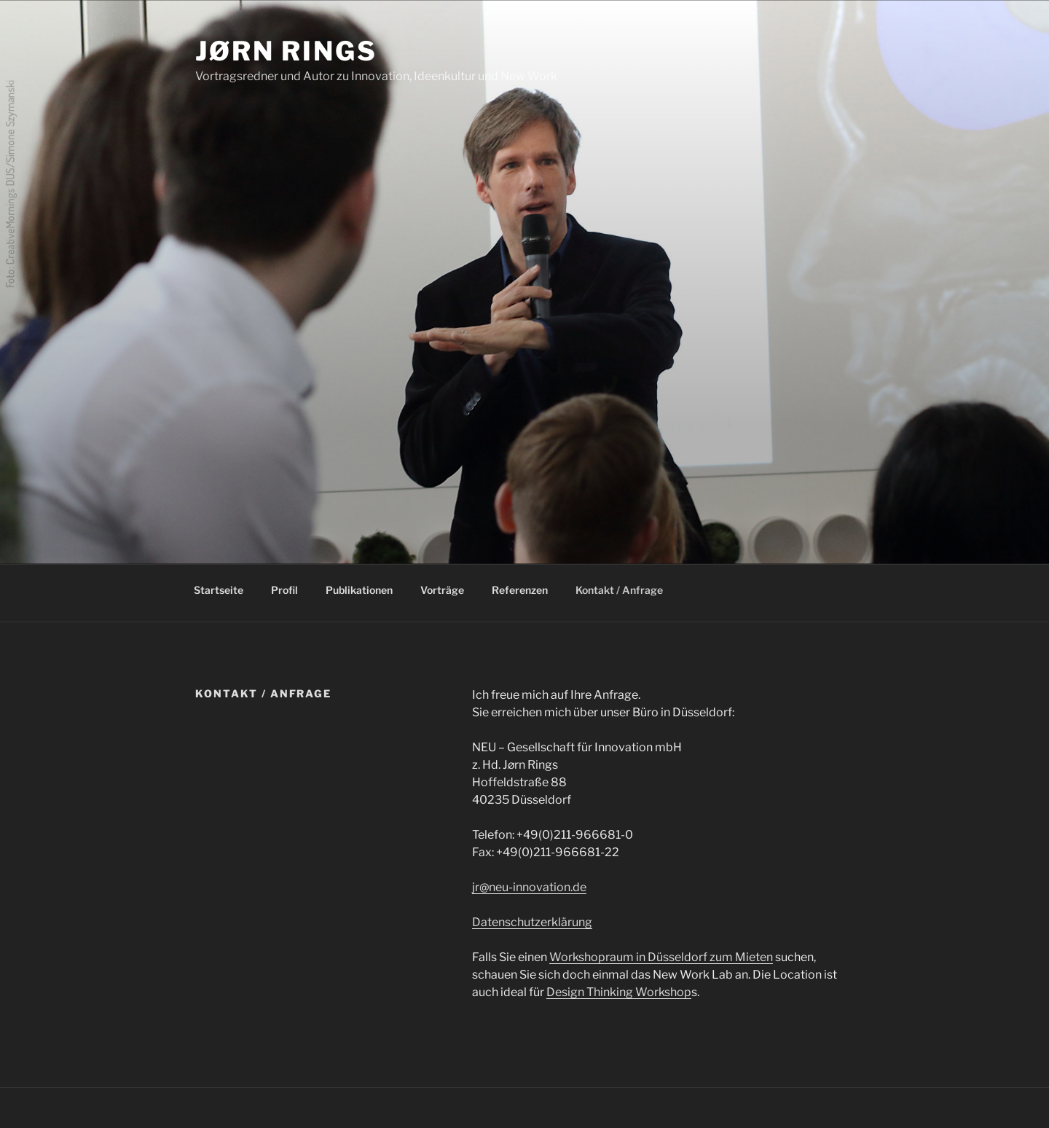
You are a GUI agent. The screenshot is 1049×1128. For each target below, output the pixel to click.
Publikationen (359, 590)
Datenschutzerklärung (532, 922)
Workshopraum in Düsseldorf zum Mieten (661, 957)
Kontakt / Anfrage (619, 590)
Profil (284, 590)
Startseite (218, 590)
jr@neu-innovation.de (529, 887)
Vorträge (442, 590)
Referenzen (520, 590)
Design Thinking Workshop (618, 992)
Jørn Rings (286, 51)
